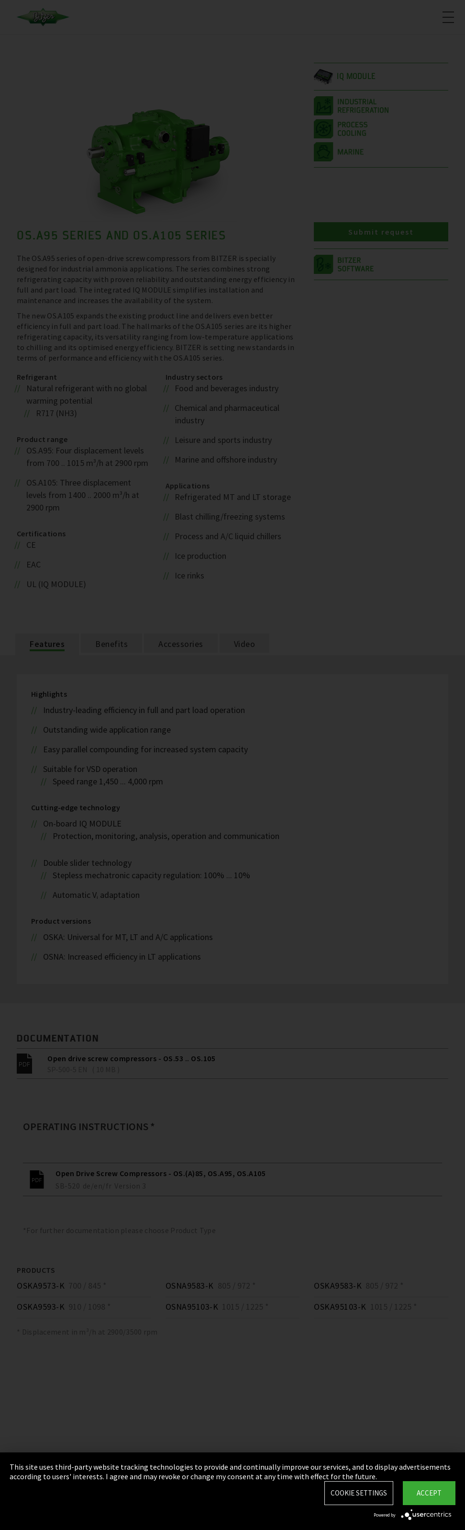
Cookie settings (359, 1492)
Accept (429, 1492)
